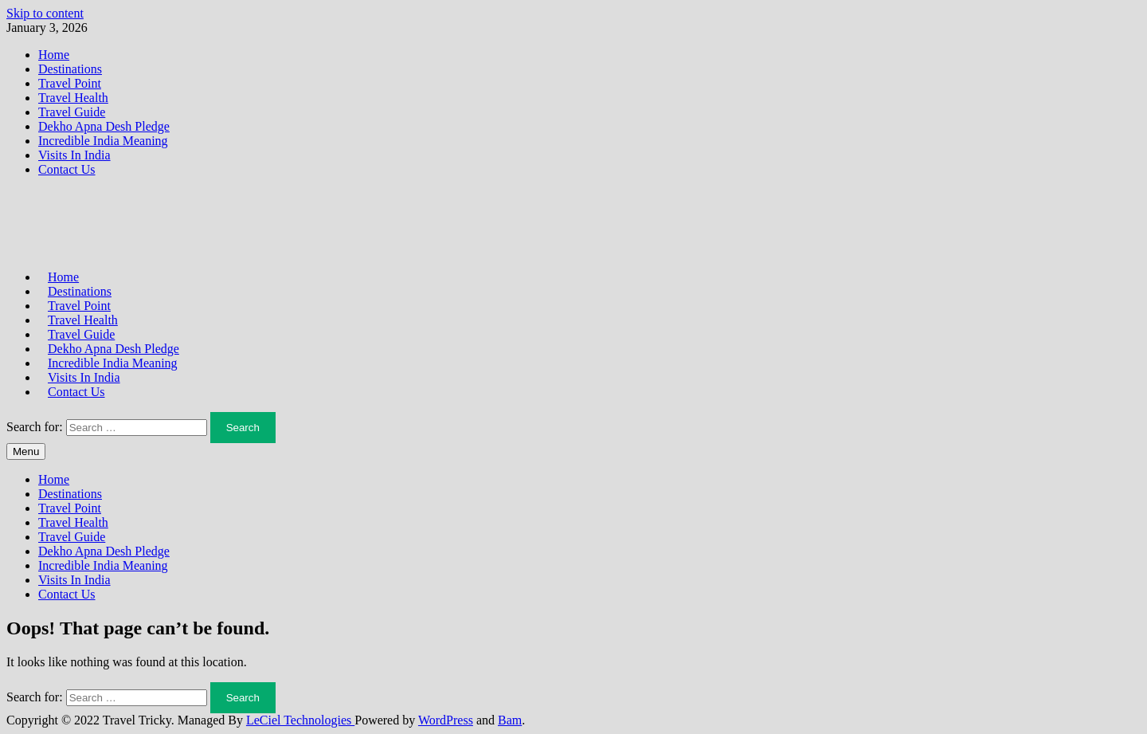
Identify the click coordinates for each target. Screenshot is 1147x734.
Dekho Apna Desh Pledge (104, 126)
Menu (26, 451)
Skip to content (45, 13)
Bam (510, 720)
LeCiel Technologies (300, 720)
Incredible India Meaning (103, 140)
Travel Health (73, 97)
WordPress (445, 720)
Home (53, 54)
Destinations (70, 69)
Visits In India (74, 155)
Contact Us (67, 169)
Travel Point (69, 83)
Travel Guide (71, 112)
